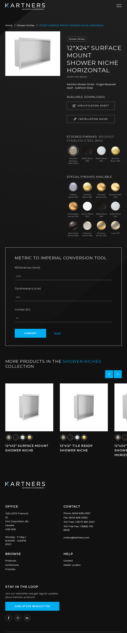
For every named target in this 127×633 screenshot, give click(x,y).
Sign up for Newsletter (32, 606)
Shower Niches (26, 25)
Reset (57, 333)
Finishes (10, 569)
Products (10, 560)
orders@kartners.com (76, 537)
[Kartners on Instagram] (18, 618)
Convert (30, 333)
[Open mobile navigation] (119, 6)
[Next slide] (118, 374)
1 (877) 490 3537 (85, 521)
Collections (12, 564)
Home (8, 25)
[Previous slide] (109, 374)
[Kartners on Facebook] (8, 618)
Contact (68, 560)
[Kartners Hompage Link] (25, 6)
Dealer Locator (72, 564)
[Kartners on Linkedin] (27, 618)
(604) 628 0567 (81, 513)
